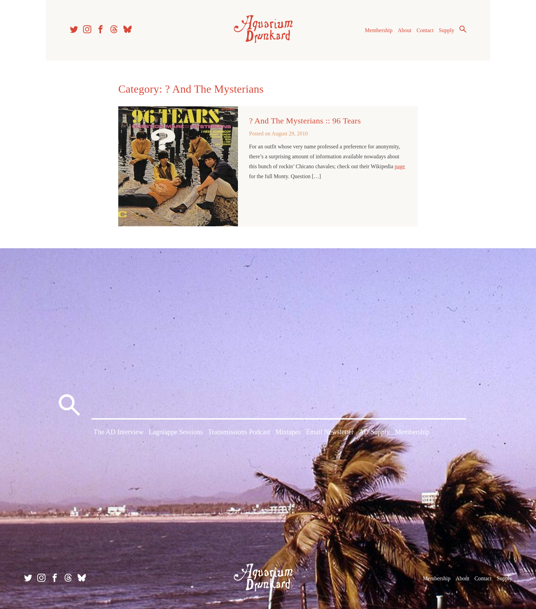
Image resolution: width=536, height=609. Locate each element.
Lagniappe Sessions (176, 432)
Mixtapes (288, 432)
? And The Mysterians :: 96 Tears (305, 120)
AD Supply (374, 432)
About (404, 30)
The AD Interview (119, 432)
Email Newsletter (329, 432)
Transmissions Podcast (239, 432)
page (400, 166)
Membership (378, 30)
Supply (446, 30)
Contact (425, 30)
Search (462, 29)
